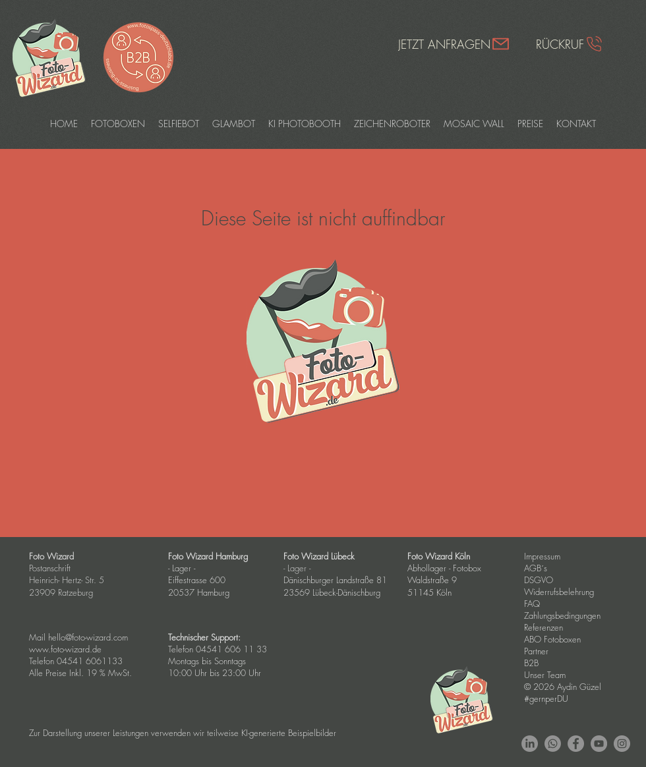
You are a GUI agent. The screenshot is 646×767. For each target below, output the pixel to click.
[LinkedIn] (529, 743)
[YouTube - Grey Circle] (599, 743)
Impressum (542, 556)
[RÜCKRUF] (570, 44)
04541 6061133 (90, 661)
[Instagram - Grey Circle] (622, 743)
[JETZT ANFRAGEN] (454, 44)
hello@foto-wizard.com (88, 637)
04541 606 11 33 (231, 649)
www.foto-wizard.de (65, 649)
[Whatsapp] (552, 743)
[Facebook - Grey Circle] (576, 743)
